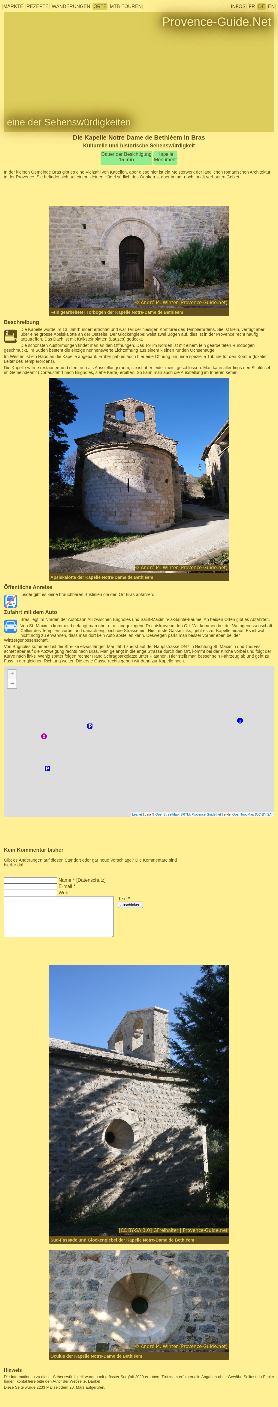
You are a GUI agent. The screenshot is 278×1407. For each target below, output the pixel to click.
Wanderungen (71, 6)
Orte (100, 6)
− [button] (12, 683)
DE (261, 6)
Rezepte (37, 6)
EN (271, 6)
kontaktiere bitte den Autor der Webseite (51, 1381)
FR (252, 6)
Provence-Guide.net (206, 814)
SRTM (185, 814)
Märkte (13, 6)
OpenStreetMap (167, 814)
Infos (238, 6)
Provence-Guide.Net (216, 21)
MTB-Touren (126, 6)
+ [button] (12, 674)
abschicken (130, 905)
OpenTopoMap (243, 814)
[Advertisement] (139, 193)
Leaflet (137, 814)
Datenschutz (90, 880)
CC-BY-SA (264, 814)
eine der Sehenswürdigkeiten (69, 122)
